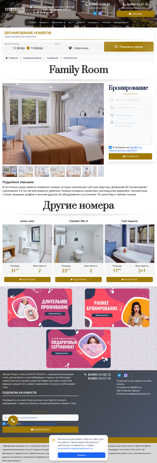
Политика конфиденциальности (133, 393)
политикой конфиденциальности (75, 448)
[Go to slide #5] (73, 171)
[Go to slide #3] (41, 171)
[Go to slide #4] (57, 171)
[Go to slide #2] (25, 171)
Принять (81, 455)
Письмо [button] (135, 13)
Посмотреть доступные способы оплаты (134, 382)
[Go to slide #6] (89, 171)
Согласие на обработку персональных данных (129, 389)
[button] (40, 308)
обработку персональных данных (125, 149)
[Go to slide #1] (9, 171)
